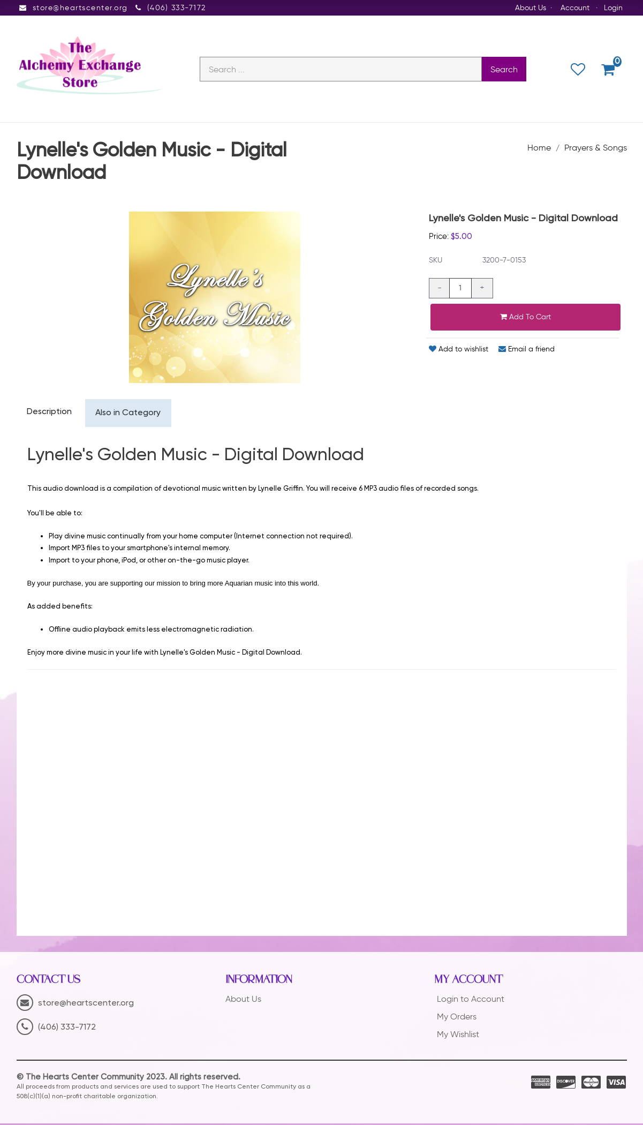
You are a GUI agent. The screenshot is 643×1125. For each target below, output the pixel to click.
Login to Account (470, 1001)
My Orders (456, 1018)
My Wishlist (458, 1036)
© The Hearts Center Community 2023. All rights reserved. (128, 1079)
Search (504, 70)
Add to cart (525, 317)
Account (575, 7)
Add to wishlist (458, 350)
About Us (530, 7)
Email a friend (526, 350)
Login (613, 7)
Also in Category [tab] (130, 414)
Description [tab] (50, 413)
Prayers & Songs (595, 149)
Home (539, 149)
